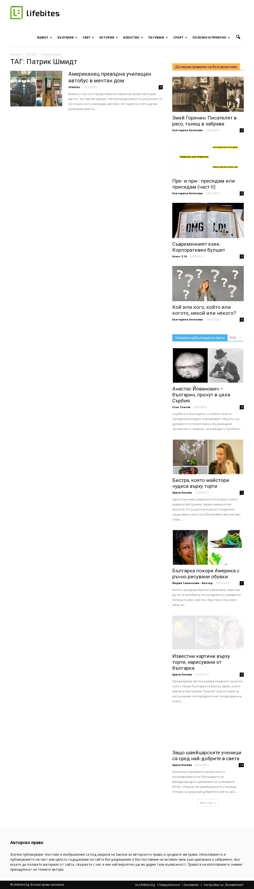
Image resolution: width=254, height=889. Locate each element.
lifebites (74, 87)
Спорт (180, 37)
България (67, 37)
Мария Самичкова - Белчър (192, 583)
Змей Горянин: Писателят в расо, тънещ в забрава (204, 121)
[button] (238, 37)
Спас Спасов (181, 407)
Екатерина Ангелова (187, 130)
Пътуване (158, 37)
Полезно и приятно (211, 37)
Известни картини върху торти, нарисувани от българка (201, 662)
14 (241, 765)
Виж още (208, 803)
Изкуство (133, 37)
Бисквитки (191, 885)
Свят (88, 37)
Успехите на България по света (200, 338)
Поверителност (169, 885)
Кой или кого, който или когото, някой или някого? (204, 310)
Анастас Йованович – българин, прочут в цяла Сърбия (201, 395)
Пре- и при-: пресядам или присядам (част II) (203, 184)
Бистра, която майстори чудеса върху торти (200, 483)
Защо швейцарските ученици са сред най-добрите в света (206, 755)
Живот (44, 37)
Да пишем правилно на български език (206, 67)
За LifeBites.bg (145, 885)
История (108, 37)
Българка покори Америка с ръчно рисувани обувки (205, 573)
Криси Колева (182, 492)
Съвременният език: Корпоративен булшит (198, 247)
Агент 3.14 (179, 256)
